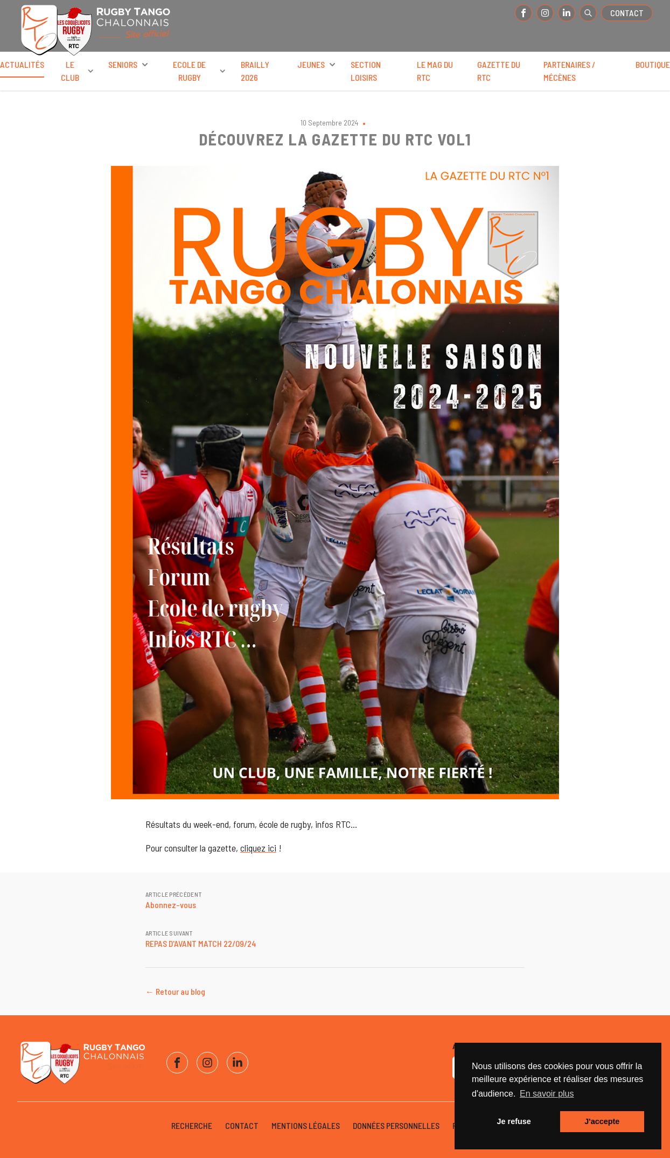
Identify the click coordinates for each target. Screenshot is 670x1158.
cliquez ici (258, 848)
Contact (627, 13)
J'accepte (601, 1121)
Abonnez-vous (170, 904)
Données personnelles (396, 1125)
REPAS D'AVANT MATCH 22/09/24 (200, 943)
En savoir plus (547, 1093)
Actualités (22, 68)
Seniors (129, 64)
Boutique (653, 64)
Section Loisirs (366, 70)
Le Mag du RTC (435, 70)
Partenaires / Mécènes (569, 70)
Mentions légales (305, 1125)
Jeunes (317, 64)
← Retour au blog (175, 991)
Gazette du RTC (498, 70)
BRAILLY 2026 (255, 70)
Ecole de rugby (200, 70)
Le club (78, 70)
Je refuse (514, 1121)
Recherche (191, 1125)
